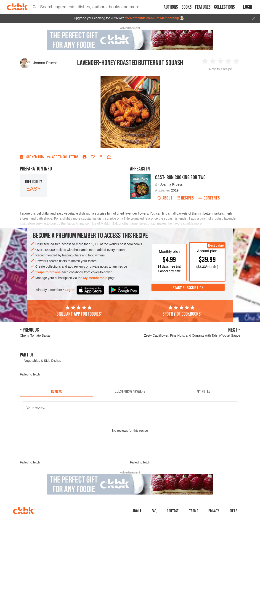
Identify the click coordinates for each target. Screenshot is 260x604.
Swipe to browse (48, 272)
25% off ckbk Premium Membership (152, 18)
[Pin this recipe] (101, 157)
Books (186, 7)
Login (247, 7)
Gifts (233, 511)
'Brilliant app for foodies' (79, 311)
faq (154, 511)
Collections (224, 7)
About (164, 198)
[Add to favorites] (93, 157)
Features (203, 7)
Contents (209, 198)
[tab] (56, 391)
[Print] (84, 157)
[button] (34, 7)
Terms (193, 511)
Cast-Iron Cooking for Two (180, 177)
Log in (69, 290)
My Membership (95, 278)
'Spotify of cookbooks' (182, 311)
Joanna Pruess (45, 63)
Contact (173, 511)
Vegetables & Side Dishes (42, 360)
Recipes (185, 198)
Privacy (213, 511)
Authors (171, 7)
